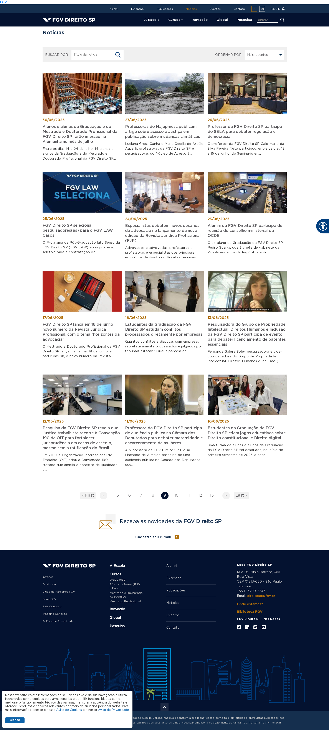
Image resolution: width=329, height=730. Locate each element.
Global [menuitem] (222, 19)
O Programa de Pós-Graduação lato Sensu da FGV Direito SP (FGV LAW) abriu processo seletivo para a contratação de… (81, 247)
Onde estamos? (250, 603)
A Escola (117, 565)
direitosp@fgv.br (261, 595)
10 (177, 496)
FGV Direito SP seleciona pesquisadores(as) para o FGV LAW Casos (78, 230)
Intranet (48, 576)
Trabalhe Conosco (55, 613)
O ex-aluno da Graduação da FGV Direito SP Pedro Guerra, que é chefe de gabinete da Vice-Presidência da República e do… (245, 247)
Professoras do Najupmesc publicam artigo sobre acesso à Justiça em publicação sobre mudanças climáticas (162, 132)
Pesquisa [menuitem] (244, 19)
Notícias (191, 9)
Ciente (15, 720)
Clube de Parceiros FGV (59, 591)
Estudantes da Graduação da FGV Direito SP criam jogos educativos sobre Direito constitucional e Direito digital (247, 433)
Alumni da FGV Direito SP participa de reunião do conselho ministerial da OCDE (245, 231)
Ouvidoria (49, 584)
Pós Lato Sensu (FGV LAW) (125, 586)
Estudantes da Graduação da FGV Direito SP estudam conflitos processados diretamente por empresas (163, 329)
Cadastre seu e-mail (153, 536)
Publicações (165, 9)
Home (48, 29)
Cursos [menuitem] (174, 19)
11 (190, 496)
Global (115, 617)
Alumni (113, 9)
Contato (239, 9)
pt (254, 9)
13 (213, 496)
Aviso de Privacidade (113, 710)
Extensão (137, 9)
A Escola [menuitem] (152, 19)
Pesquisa (117, 626)
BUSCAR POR (56, 54)
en (262, 9)
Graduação (118, 579)
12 (202, 496)
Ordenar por (228, 54)
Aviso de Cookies (69, 710)
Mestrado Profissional (125, 601)
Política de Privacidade (58, 620)
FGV (3, 2)
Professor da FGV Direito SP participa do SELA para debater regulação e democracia (245, 132)
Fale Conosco (52, 606)
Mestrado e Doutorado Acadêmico (126, 594)
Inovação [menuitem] (200, 19)
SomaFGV (49, 598)
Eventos (215, 9)
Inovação (117, 609)
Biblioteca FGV (249, 611)
